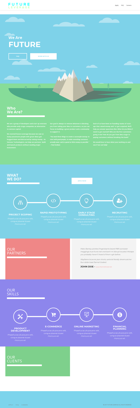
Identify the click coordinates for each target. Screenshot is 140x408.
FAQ (17, 405)
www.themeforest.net (104, 267)
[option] (107, 257)
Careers (24, 405)
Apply (11, 405)
